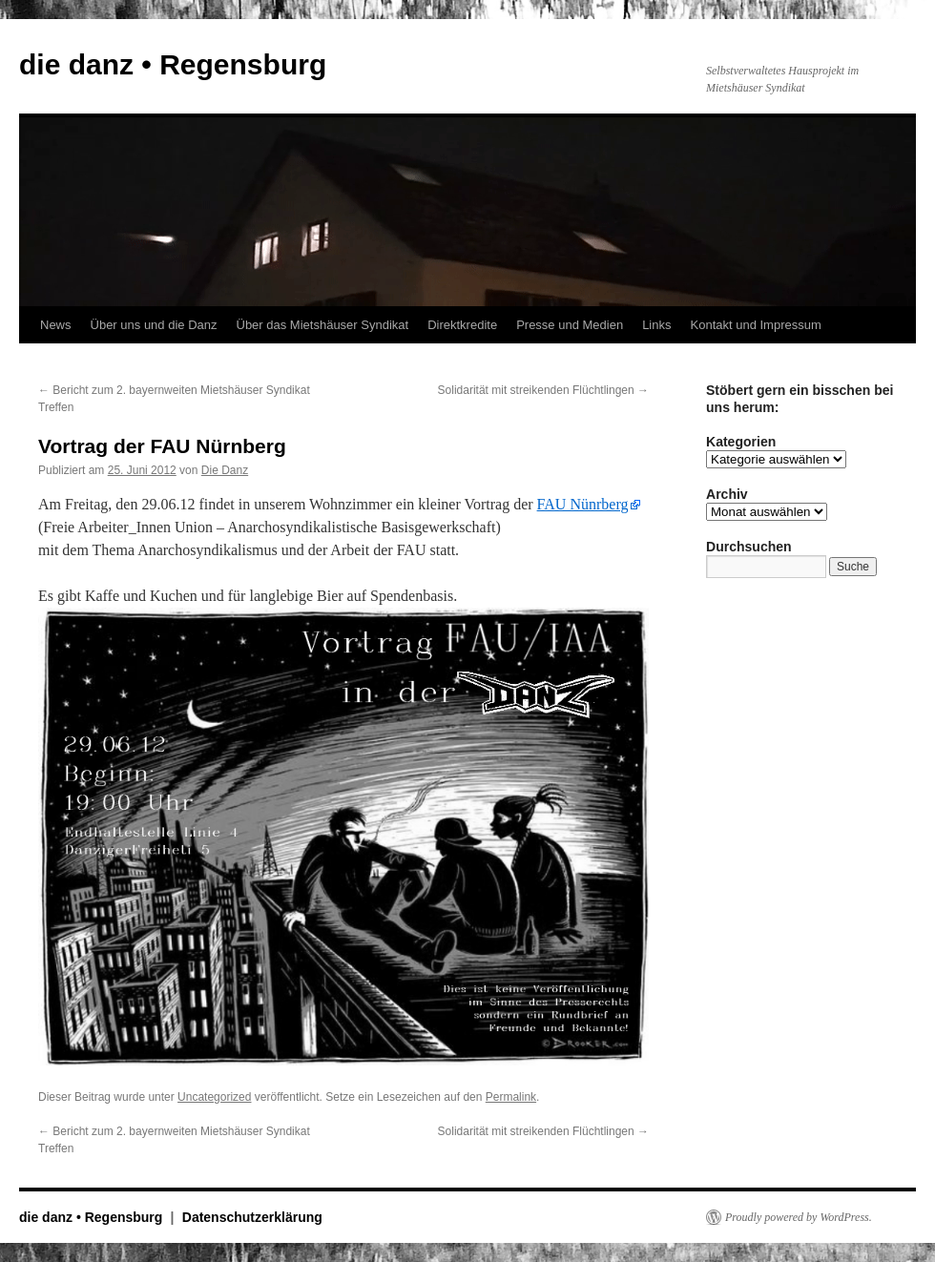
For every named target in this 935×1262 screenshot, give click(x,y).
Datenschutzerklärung (252, 1217)
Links (656, 325)
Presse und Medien (569, 325)
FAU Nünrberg (583, 504)
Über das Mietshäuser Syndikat (323, 325)
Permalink (511, 1097)
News (56, 325)
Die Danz (224, 470)
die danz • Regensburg (172, 64)
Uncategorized (214, 1097)
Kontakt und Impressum (756, 325)
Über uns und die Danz (154, 325)
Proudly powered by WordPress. (798, 1217)
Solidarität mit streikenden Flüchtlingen (543, 390)
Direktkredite (462, 325)
